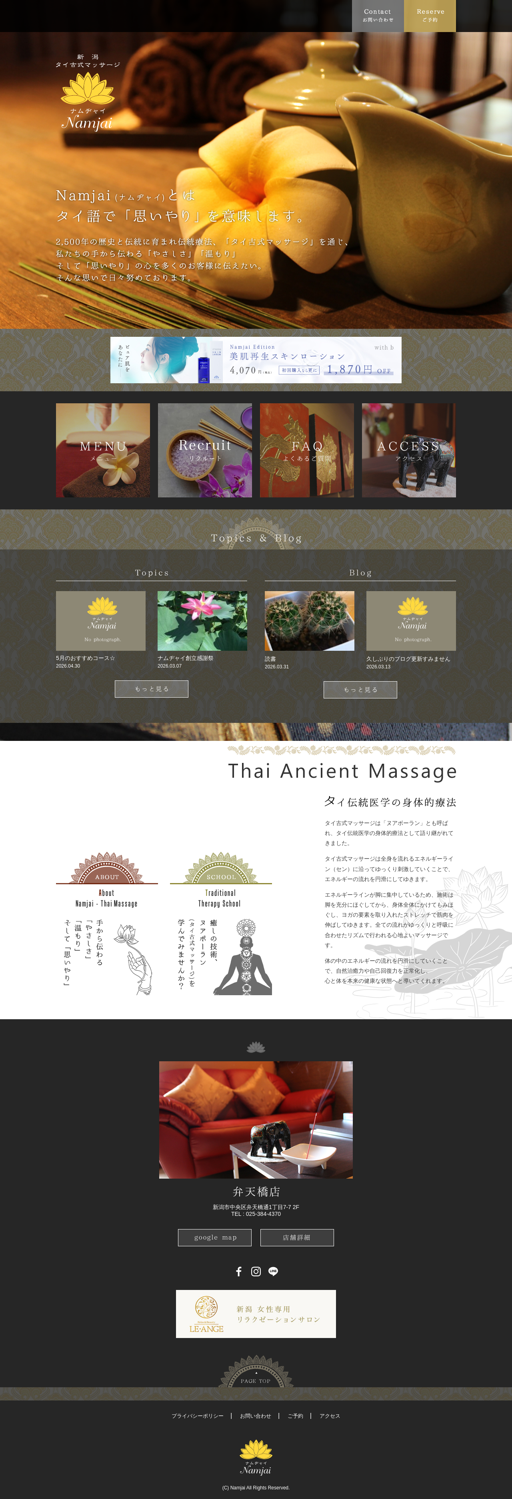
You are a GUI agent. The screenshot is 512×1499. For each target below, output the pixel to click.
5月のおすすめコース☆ (85, 658)
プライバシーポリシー (198, 1416)
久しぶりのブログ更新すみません (408, 659)
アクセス (330, 1416)
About (94, 15)
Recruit (336, 15)
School (264, 15)
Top (66, 15)
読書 (270, 659)
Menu (166, 15)
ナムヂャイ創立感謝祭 (186, 658)
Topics (130, 15)
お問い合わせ (255, 1416)
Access (229, 15)
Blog (302, 15)
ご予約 (295, 1416)
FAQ (198, 15)
